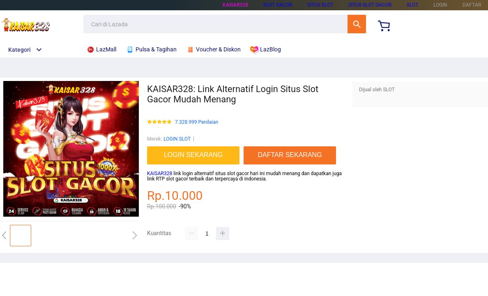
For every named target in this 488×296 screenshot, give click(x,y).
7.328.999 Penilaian (196, 122)
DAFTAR (472, 5)
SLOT (412, 5)
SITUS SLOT (320, 5)
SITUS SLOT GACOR (369, 5)
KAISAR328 (235, 5)
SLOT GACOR (277, 5)
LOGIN (440, 5)
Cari (357, 24)
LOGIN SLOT (177, 139)
